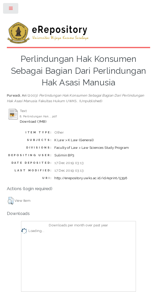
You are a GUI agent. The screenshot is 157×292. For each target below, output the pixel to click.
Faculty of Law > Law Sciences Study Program (91, 147)
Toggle (11, 9)
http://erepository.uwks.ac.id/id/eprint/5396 (91, 178)
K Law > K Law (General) (74, 140)
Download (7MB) (33, 121)
